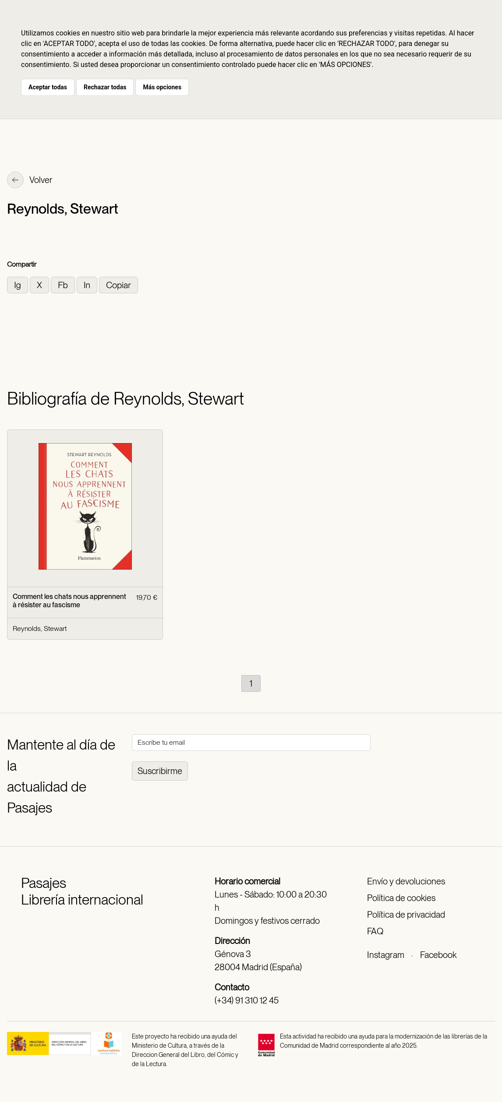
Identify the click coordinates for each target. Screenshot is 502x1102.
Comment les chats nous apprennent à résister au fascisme (69, 600)
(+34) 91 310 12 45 (247, 1000)
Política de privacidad (406, 914)
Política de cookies (401, 898)
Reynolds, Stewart (40, 628)
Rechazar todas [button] (105, 87)
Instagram (385, 955)
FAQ (375, 931)
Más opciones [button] (162, 87)
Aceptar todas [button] (47, 87)
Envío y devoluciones (406, 881)
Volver (30, 181)
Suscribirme (160, 771)
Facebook (438, 955)
